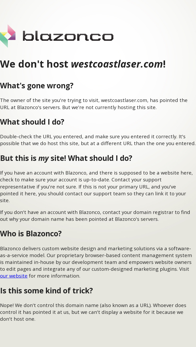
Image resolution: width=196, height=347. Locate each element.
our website (14, 275)
